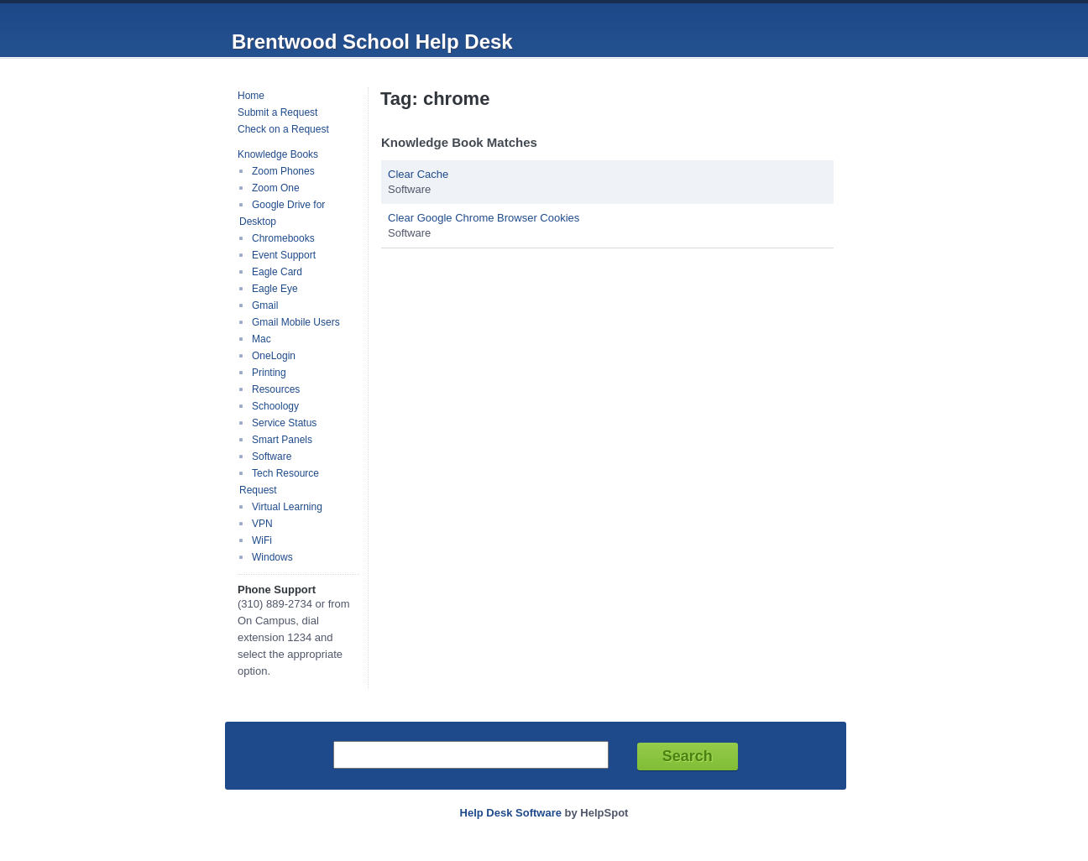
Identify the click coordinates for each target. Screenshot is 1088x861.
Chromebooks (283, 238)
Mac (261, 339)
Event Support (284, 255)
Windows (272, 557)
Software (271, 456)
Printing (269, 372)
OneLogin (274, 356)
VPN (262, 524)
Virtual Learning (287, 507)
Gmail (265, 305)
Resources (276, 389)
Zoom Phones (283, 171)
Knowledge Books (278, 154)
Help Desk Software (511, 812)
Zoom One (276, 188)
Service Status (284, 423)
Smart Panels (282, 440)
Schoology (275, 406)
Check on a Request (283, 129)
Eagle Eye (275, 289)
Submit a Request (277, 112)
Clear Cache (418, 174)
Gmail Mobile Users (296, 322)
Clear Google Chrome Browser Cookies (483, 217)
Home (251, 96)
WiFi (262, 540)
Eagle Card (277, 272)
